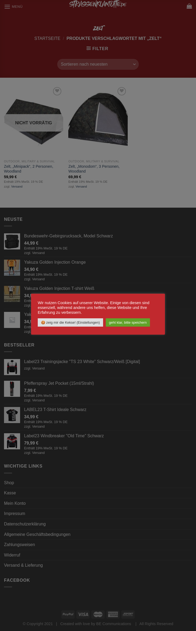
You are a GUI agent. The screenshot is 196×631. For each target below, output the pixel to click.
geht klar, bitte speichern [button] (128, 322)
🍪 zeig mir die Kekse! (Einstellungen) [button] (70, 322)
